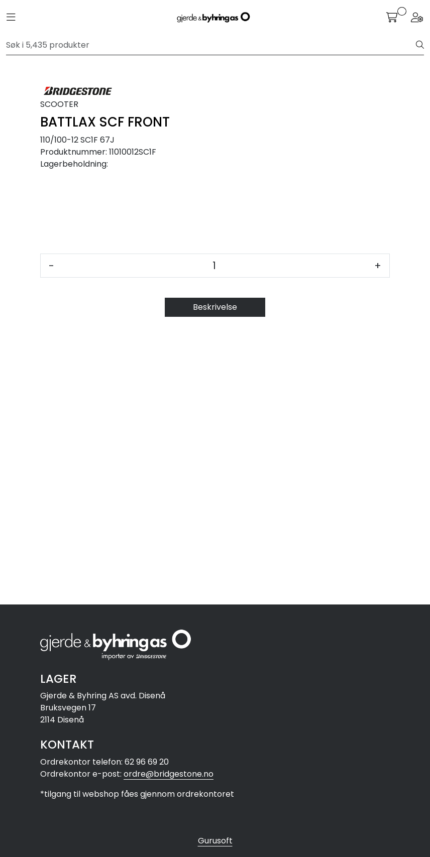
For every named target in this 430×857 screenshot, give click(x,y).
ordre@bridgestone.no (168, 774)
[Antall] (214, 541)
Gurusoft (215, 840)
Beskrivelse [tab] (215, 582)
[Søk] (211, 45)
